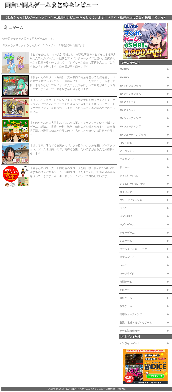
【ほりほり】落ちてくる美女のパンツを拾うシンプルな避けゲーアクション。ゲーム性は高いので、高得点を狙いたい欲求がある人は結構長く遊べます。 (72, 149)
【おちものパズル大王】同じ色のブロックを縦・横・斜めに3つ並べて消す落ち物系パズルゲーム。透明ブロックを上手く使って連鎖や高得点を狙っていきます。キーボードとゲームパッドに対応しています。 (72, 172)
